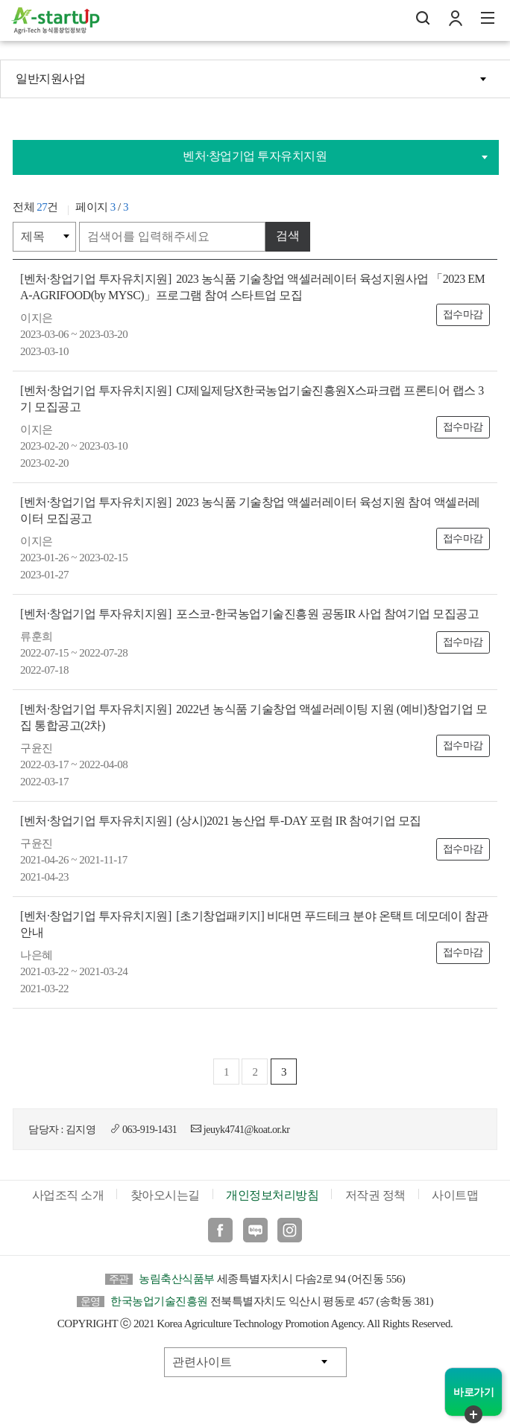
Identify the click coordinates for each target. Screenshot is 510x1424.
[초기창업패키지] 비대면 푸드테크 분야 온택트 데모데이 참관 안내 (254, 924)
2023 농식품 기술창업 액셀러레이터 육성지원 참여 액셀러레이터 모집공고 (250, 510)
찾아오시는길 (165, 1195)
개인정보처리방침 (272, 1195)
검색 (288, 235)
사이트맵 (455, 1195)
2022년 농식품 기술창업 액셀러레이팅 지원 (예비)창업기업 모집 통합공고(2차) (253, 717)
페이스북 (220, 1230)
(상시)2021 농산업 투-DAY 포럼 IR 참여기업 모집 (220, 820)
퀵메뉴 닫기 (473, 1414)
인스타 (289, 1230)
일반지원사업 (50, 78)
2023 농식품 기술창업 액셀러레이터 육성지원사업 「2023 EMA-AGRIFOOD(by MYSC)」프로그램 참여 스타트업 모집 (252, 286)
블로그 (255, 1230)
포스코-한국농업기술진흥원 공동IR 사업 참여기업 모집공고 (249, 613)
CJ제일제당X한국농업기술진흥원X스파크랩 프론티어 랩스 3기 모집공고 (252, 398)
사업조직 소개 (68, 1195)
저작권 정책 (375, 1195)
